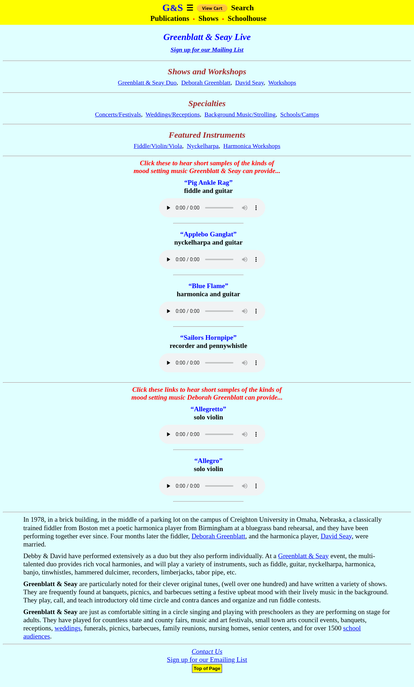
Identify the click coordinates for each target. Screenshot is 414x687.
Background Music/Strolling (240, 114)
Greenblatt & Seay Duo (147, 82)
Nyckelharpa (203, 145)
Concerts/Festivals (118, 114)
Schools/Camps (299, 114)
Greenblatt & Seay (303, 556)
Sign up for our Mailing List (207, 49)
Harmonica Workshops (251, 145)
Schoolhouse (247, 18)
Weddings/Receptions (173, 114)
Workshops (282, 82)
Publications (170, 18)
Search (242, 7)
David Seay (249, 82)
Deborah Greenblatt (206, 82)
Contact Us (207, 651)
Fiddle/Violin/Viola (158, 145)
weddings (68, 628)
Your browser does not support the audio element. (212, 207)
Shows (209, 18)
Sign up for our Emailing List (207, 659)
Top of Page (207, 668)
